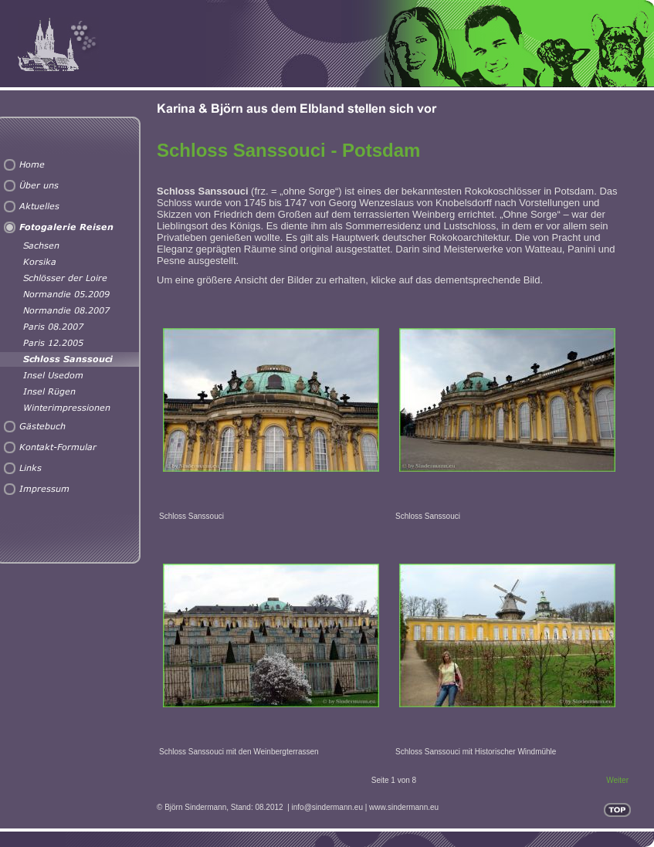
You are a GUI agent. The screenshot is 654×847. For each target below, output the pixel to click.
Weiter (617, 780)
